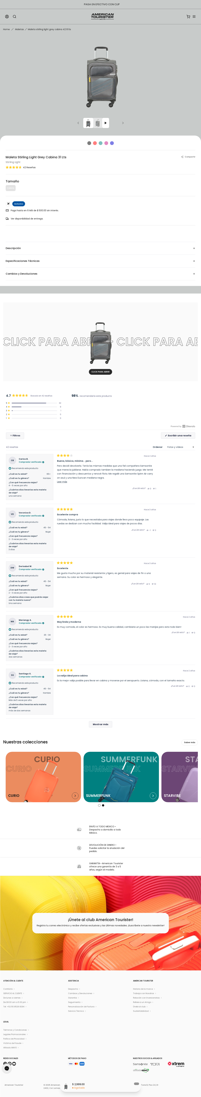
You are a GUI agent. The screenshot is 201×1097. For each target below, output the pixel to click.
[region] (130, 411)
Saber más (189, 742)
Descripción (100, 248)
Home (6, 29)
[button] (21, 167)
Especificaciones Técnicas (100, 261)
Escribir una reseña (181, 436)
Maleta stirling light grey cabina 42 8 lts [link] (49, 29)
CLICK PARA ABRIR (100, 371)
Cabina (10, 188)
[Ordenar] (180, 447)
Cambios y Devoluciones (100, 274)
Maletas (19, 29)
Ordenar (158, 447)
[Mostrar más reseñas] (100, 724)
